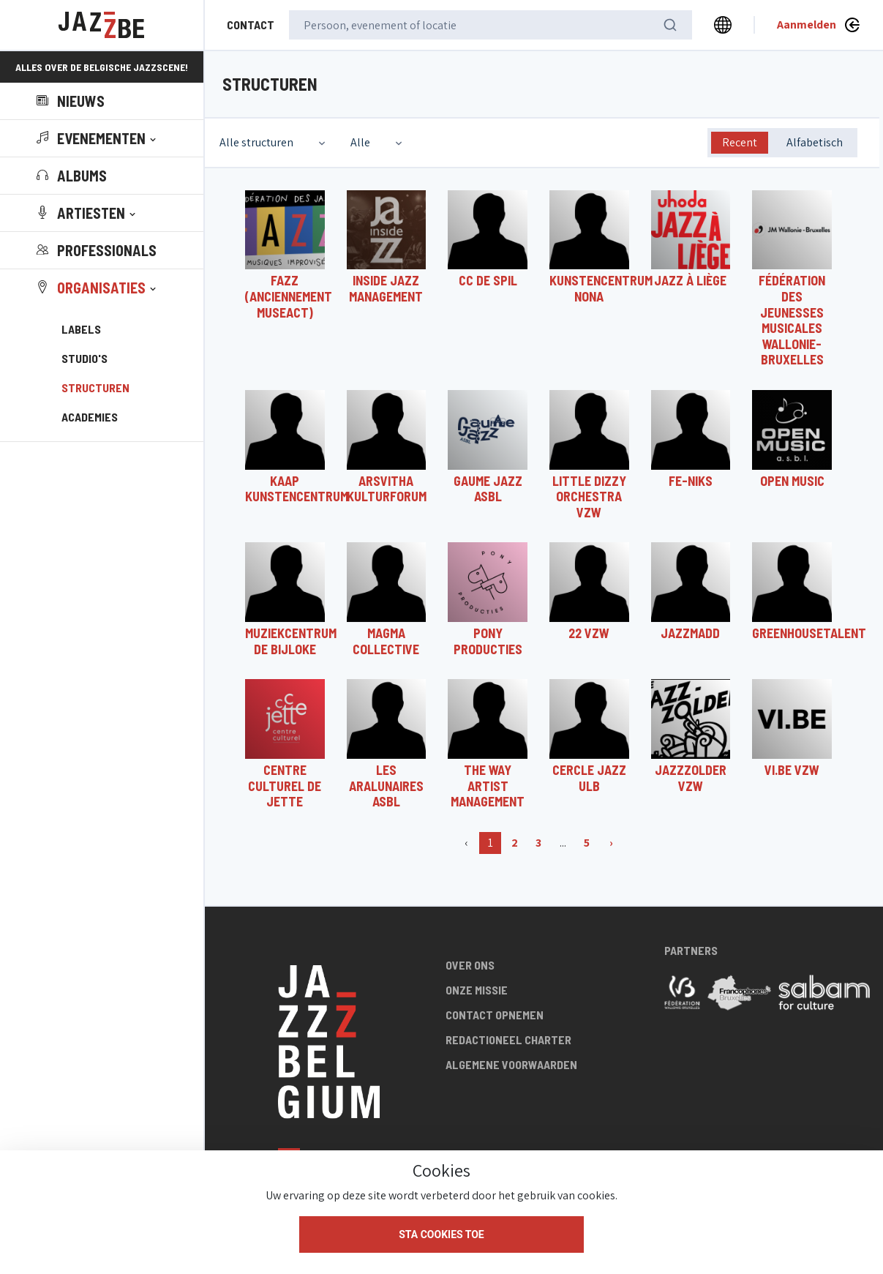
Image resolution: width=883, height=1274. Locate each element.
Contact (250, 24)
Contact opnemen (495, 1015)
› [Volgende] (611, 842)
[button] (98, 138)
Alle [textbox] (360, 142)
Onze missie (477, 990)
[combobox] (273, 142)
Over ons (470, 965)
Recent (739, 142)
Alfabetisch (814, 142)
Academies (89, 417)
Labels (81, 329)
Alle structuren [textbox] (256, 142)
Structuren (95, 387)
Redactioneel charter (508, 1039)
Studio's (84, 358)
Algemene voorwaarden (511, 1064)
